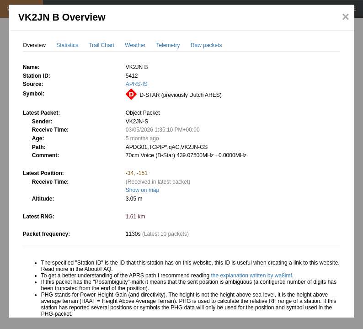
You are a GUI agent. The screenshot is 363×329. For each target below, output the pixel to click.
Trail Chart (101, 45)
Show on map (142, 190)
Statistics (67, 45)
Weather (135, 45)
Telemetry (168, 45)
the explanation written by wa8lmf (251, 275)
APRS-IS (137, 84)
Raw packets (206, 45)
